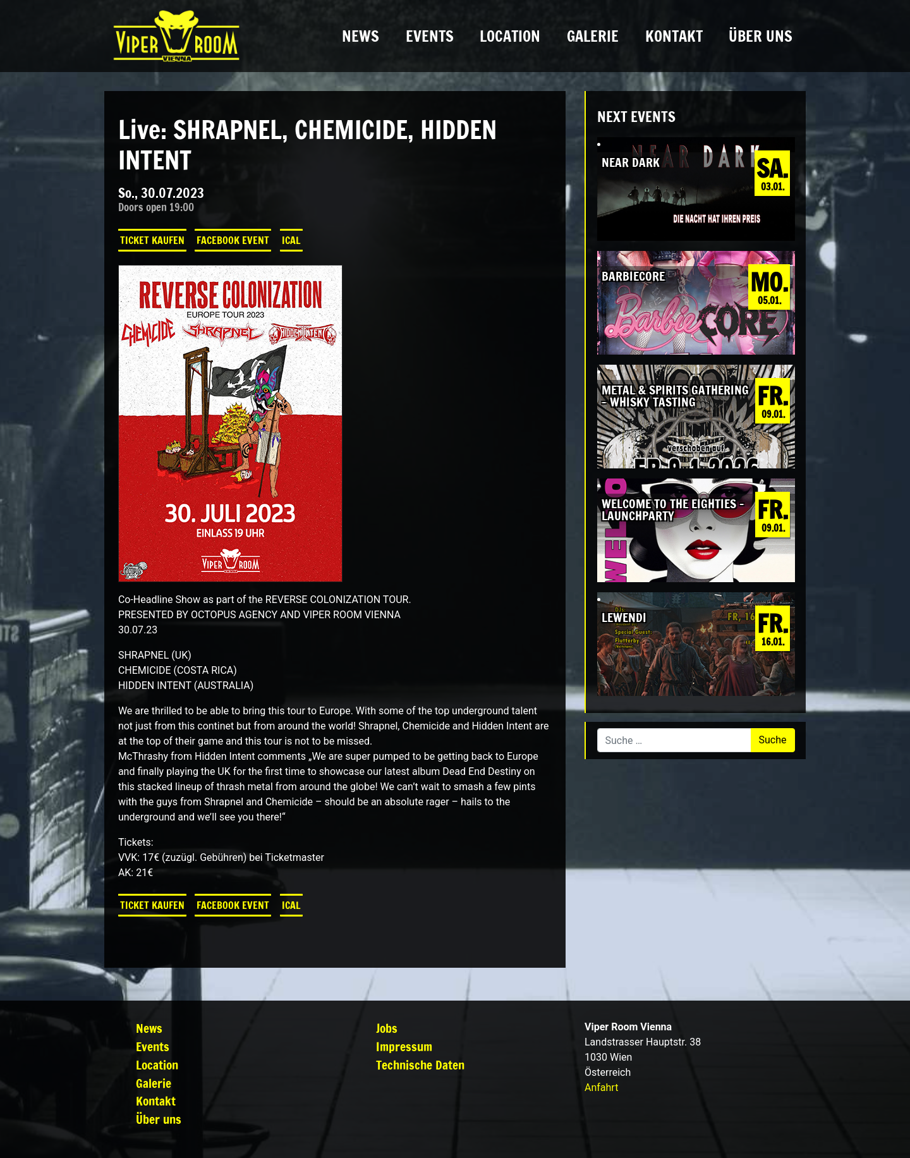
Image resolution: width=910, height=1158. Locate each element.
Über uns (760, 36)
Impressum (404, 1046)
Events (430, 36)
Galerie (593, 36)
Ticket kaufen (152, 240)
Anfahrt (601, 1088)
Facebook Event (233, 240)
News (360, 36)
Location (510, 36)
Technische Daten (420, 1064)
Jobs (386, 1028)
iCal (291, 240)
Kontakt (674, 36)
